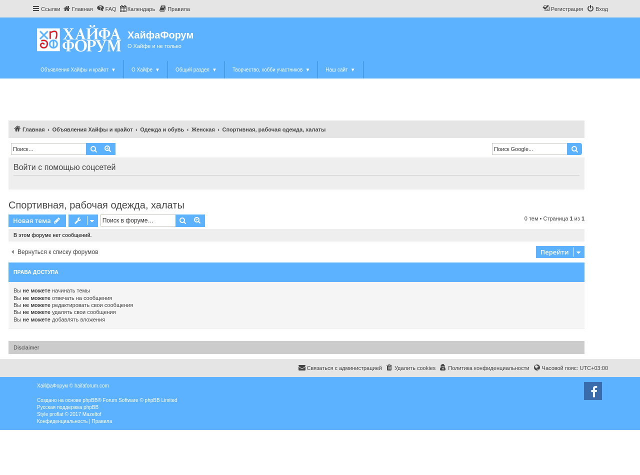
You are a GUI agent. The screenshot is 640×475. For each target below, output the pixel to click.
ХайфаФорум (161, 35)
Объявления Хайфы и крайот (78, 70)
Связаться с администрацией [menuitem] (340, 367)
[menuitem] (78, 9)
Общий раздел (196, 70)
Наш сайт (340, 70)
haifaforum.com (91, 385)
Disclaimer (26, 347)
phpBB (90, 400)
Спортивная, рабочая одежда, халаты (96, 205)
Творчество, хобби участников (271, 70)
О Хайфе (146, 70)
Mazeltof (92, 414)
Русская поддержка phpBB (67, 407)
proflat (57, 414)
